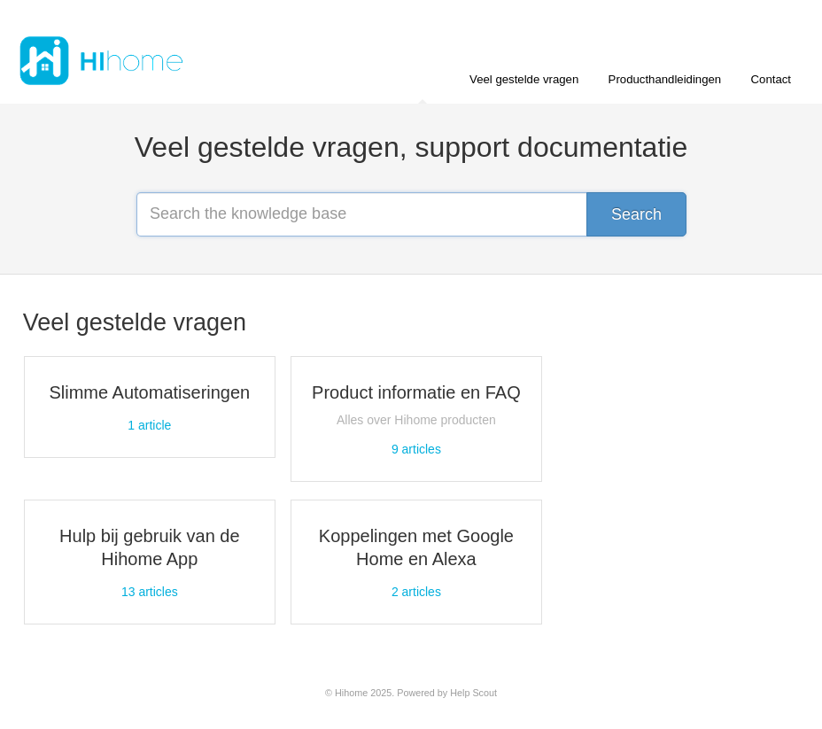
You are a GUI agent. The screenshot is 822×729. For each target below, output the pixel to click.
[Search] (636, 214)
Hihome (351, 692)
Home (424, 88)
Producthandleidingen (665, 79)
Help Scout (473, 692)
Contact (771, 79)
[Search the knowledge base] (411, 214)
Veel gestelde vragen (523, 79)
